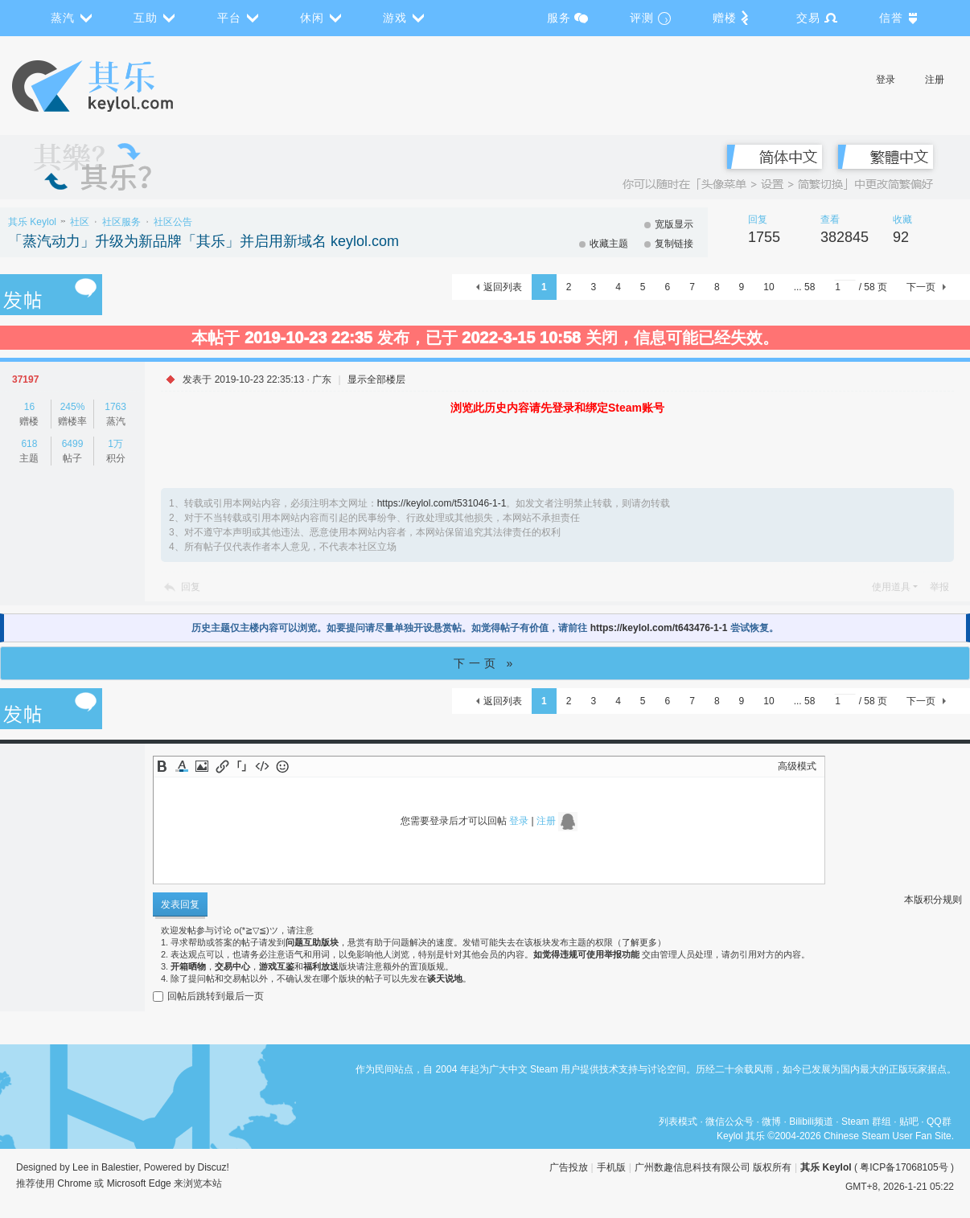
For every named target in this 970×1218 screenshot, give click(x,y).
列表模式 (678, 1121)
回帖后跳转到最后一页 (208, 996)
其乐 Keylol (32, 222)
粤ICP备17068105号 (903, 1167)
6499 (73, 443)
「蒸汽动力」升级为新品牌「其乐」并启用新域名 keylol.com (203, 241)
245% (72, 406)
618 (29, 443)
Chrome (74, 1183)
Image (202, 766)
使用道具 (891, 587)
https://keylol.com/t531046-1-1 (442, 503)
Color (182, 766)
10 (768, 287)
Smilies (282, 766)
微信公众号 (729, 1121)
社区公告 (173, 222)
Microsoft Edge (139, 1183)
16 (29, 406)
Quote (242, 766)
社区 (79, 222)
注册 (934, 79)
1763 (115, 406)
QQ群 (939, 1121)
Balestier (119, 1167)
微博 (771, 1121)
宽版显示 (674, 224)
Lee (80, 1167)
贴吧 (909, 1121)
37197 (25, 379)
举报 (939, 587)
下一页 (920, 287)
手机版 (611, 1167)
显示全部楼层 (376, 379)
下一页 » (485, 663)
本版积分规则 (933, 899)
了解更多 (639, 942)
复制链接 (674, 243)
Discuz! (213, 1167)
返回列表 (502, 287)
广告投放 (568, 1167)
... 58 (805, 287)
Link (222, 766)
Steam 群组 (866, 1121)
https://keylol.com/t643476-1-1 (659, 628)
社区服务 (121, 222)
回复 (190, 587)
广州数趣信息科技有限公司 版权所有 (713, 1167)
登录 (885, 79)
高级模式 (797, 766)
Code (262, 766)
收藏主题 (609, 243)
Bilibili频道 (811, 1121)
